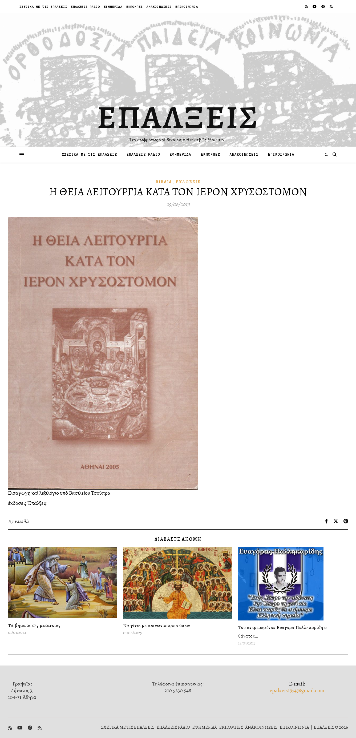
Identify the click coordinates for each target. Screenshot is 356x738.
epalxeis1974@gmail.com (297, 690)
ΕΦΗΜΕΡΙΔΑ (113, 6)
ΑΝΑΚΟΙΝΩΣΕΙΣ (159, 6)
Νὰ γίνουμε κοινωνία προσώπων (156, 625)
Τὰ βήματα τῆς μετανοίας (34, 625)
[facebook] (323, 6)
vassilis (22, 521)
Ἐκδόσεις (188, 182)
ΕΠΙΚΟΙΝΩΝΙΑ (186, 6)
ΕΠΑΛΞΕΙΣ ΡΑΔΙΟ (85, 6)
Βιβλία (164, 182)
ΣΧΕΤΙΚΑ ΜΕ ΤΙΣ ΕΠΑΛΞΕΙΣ (43, 6)
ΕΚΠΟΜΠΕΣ (134, 6)
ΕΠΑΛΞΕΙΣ (178, 117)
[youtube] (315, 6)
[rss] (307, 6)
